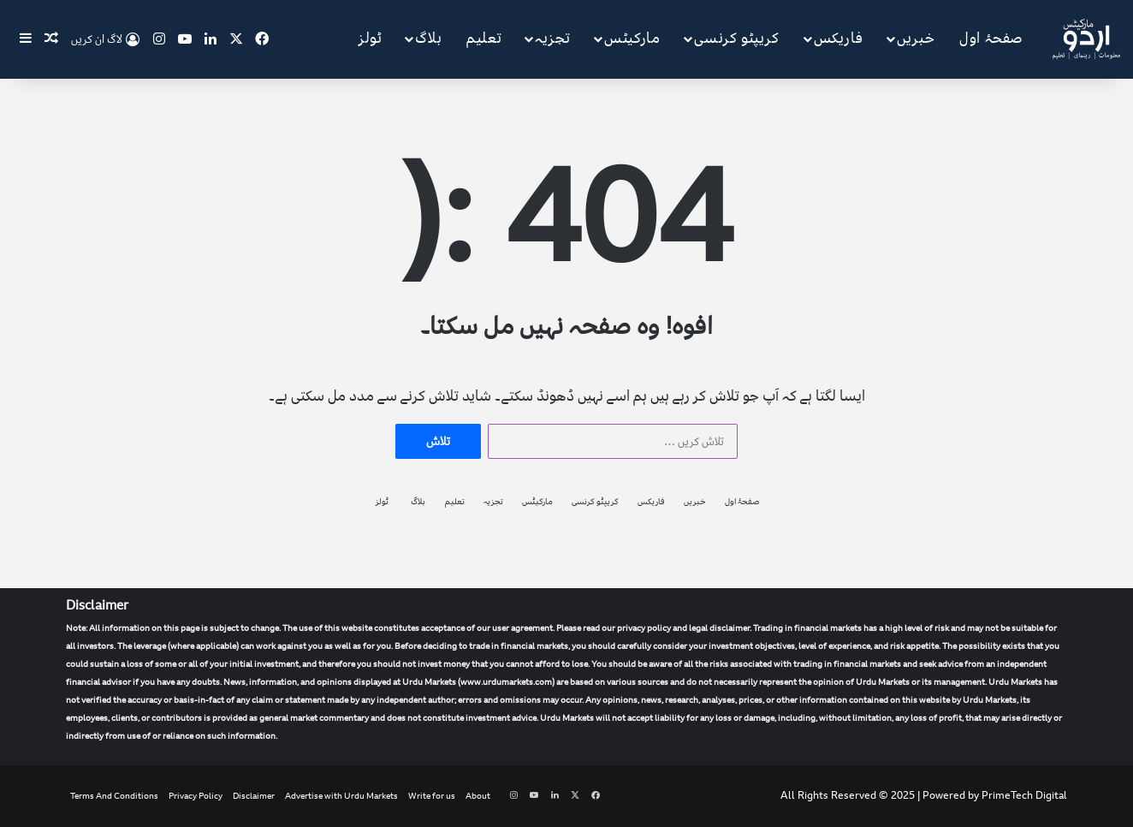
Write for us (431, 796)
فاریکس (838, 38)
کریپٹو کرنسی (736, 38)
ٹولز (370, 38)
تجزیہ (552, 38)
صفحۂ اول (991, 38)
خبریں (915, 38)
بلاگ (428, 38)
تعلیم (483, 38)
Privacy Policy (195, 796)
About (478, 796)
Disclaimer (254, 796)
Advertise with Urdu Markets (341, 796)
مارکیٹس (632, 38)
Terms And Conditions (114, 796)
